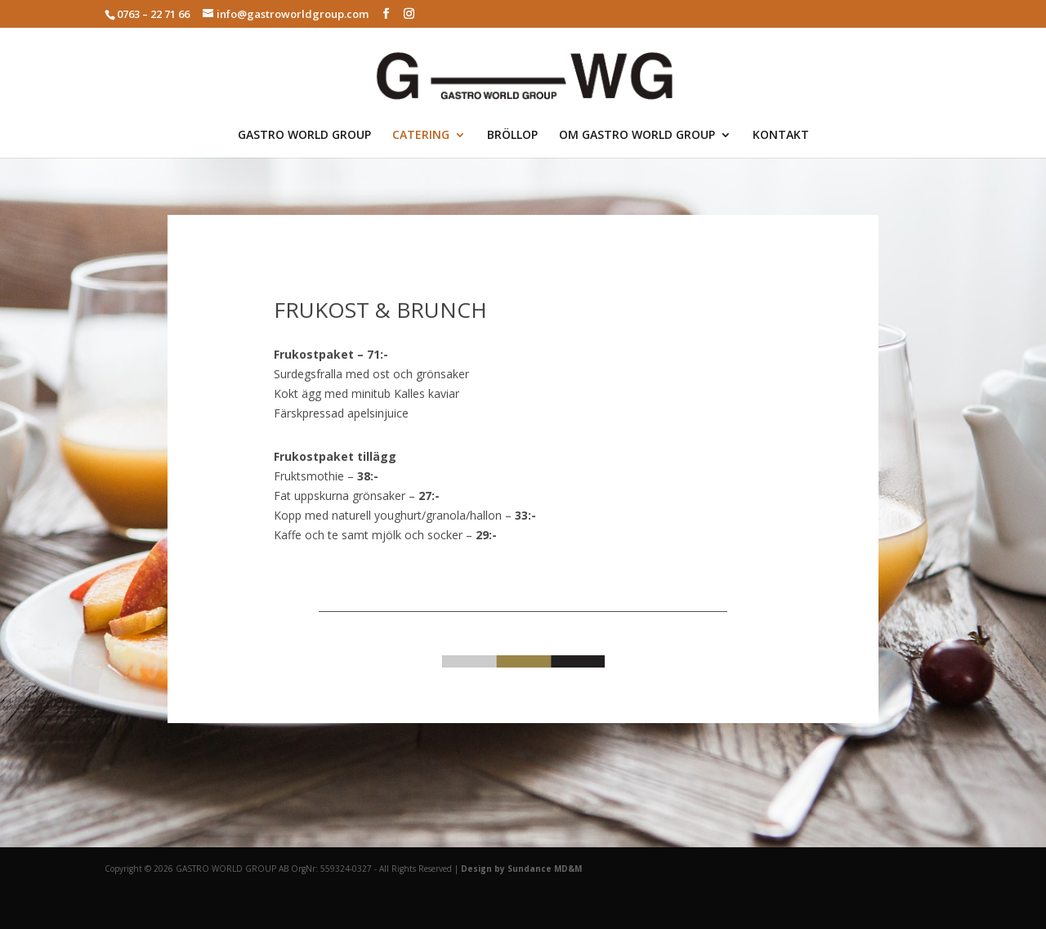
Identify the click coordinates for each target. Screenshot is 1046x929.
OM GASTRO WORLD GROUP (637, 135)
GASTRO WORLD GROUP (304, 135)
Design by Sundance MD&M (521, 868)
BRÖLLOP (512, 135)
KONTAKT (781, 135)
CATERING (420, 135)
